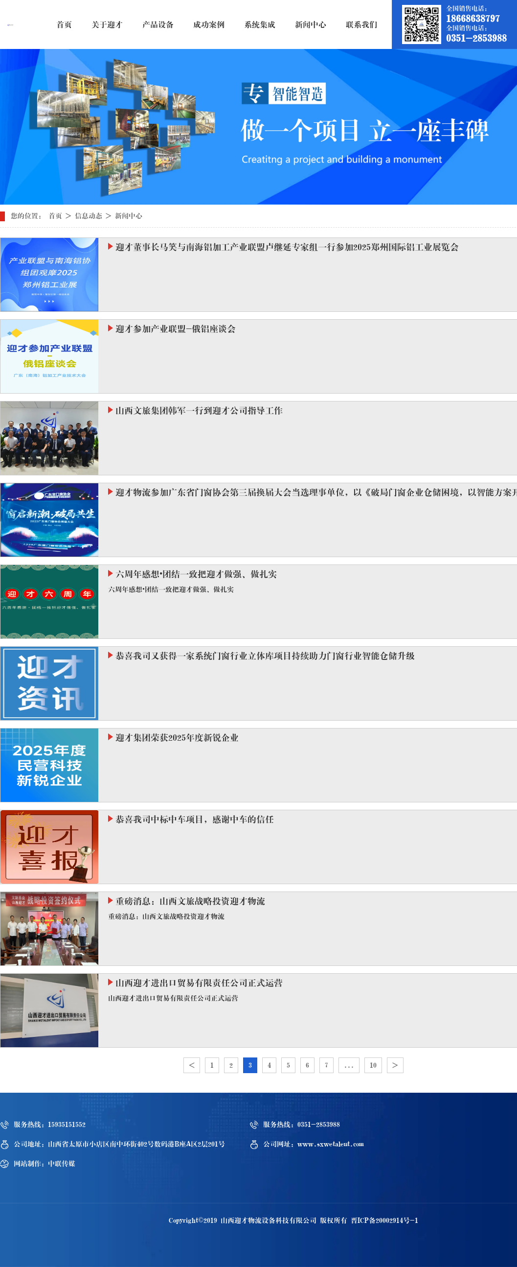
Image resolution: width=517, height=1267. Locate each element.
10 (373, 1065)
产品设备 (158, 24)
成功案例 (209, 24)
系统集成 (259, 24)
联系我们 (361, 24)
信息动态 (88, 215)
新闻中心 (310, 24)
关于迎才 (107, 24)
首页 (64, 24)
